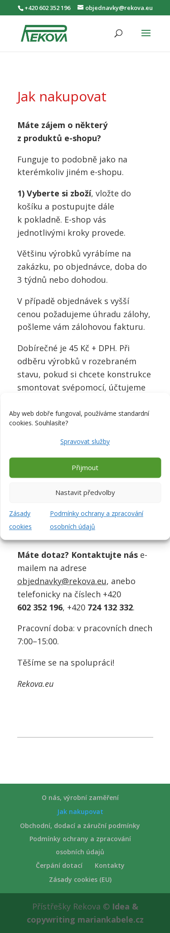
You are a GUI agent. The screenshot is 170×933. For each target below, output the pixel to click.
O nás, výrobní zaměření (80, 797)
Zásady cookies (20, 520)
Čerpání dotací (59, 865)
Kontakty (110, 865)
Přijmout (85, 467)
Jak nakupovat (80, 811)
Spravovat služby (85, 441)
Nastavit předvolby (85, 492)
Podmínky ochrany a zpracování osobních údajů (96, 520)
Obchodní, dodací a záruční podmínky (80, 825)
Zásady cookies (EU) (80, 879)
